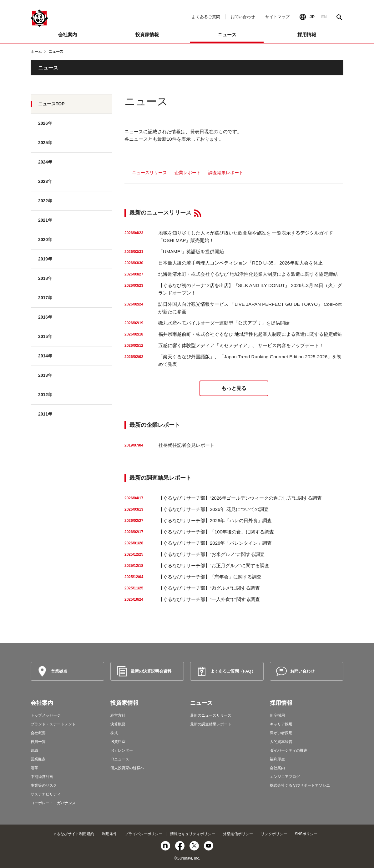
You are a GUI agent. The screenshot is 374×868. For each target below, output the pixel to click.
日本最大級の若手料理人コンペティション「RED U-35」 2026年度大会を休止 (240, 262)
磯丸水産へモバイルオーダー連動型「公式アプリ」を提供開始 (224, 323)
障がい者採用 (281, 733)
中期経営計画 (42, 777)
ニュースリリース (149, 172)
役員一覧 (38, 741)
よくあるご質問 (206, 16)
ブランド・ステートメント (53, 724)
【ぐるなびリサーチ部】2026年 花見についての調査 (213, 509)
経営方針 (117, 715)
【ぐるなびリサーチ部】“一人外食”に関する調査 (209, 599)
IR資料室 (117, 741)
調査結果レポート (225, 172)
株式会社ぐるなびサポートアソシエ (300, 785)
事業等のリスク (44, 785)
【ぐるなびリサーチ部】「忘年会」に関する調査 (209, 576)
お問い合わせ (242, 16)
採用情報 (281, 703)
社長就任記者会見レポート (186, 445)
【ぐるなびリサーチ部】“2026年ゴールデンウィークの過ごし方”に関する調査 (240, 498)
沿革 (34, 768)
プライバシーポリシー (143, 834)
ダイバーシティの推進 (288, 750)
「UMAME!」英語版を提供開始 (191, 251)
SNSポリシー (306, 834)
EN (324, 16)
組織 (34, 750)
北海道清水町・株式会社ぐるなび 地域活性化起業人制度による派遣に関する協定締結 (248, 274)
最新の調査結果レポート (210, 724)
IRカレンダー (121, 750)
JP (312, 16)
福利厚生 (277, 759)
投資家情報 (124, 703)
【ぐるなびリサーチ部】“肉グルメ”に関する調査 (209, 588)
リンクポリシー (274, 834)
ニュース (201, 703)
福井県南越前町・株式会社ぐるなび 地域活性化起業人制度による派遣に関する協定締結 (250, 334)
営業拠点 (38, 759)
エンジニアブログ (285, 777)
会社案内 (42, 703)
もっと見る (233, 388)
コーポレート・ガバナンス (53, 803)
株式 (114, 733)
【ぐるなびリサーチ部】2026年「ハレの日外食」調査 (215, 520)
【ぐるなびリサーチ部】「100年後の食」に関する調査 (216, 531)
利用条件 (109, 834)
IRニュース (119, 759)
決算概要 (117, 724)
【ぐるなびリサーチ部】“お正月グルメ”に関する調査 (213, 565)
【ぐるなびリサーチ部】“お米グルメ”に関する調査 (211, 554)
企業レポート (187, 172)
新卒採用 (277, 715)
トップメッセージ (46, 715)
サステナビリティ (46, 794)
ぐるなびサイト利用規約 (73, 834)
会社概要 (38, 733)
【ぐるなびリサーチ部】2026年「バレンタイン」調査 (215, 543)
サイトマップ (277, 16)
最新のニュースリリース (210, 715)
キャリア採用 (281, 724)
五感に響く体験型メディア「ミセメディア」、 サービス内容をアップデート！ (241, 345)
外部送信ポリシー (238, 834)
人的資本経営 (281, 741)
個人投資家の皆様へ (127, 768)
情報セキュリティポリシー (192, 834)
